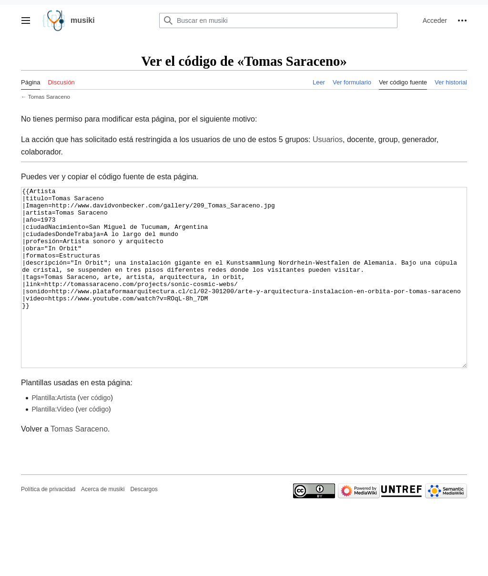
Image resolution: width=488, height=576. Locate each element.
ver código (95, 433)
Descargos (143, 525)
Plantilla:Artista (53, 433)
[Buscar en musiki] (278, 20)
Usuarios (328, 139)
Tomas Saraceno (49, 96)
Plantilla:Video (52, 445)
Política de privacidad (48, 525)
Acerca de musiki (102, 525)
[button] (25, 20)
